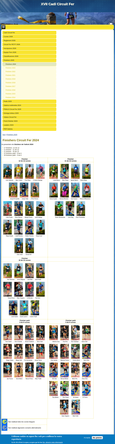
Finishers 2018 (10, 83)
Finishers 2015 (10, 94)
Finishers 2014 (10, 97)
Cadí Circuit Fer (9, 33)
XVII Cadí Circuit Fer (57, 4)
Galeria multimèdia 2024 (12, 105)
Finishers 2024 (11, 64)
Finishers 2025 (9, 60)
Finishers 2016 (10, 90)
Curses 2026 (8, 36)
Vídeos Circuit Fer (10, 117)
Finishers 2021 (10, 75)
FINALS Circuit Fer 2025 (12, 109)
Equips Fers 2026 (10, 52)
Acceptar (87, 438)
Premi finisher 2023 (10, 121)
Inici (3, 135)
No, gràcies (97, 438)
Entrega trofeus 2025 (11, 113)
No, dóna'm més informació (53, 442)
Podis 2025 (8, 101)
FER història (8, 129)
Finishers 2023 (10, 68)
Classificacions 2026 (11, 56)
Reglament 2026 (9, 40)
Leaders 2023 (8, 125)
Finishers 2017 (10, 86)
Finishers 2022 (10, 71)
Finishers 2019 (10, 79)
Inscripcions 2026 (10, 48)
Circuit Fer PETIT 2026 (12, 44)
